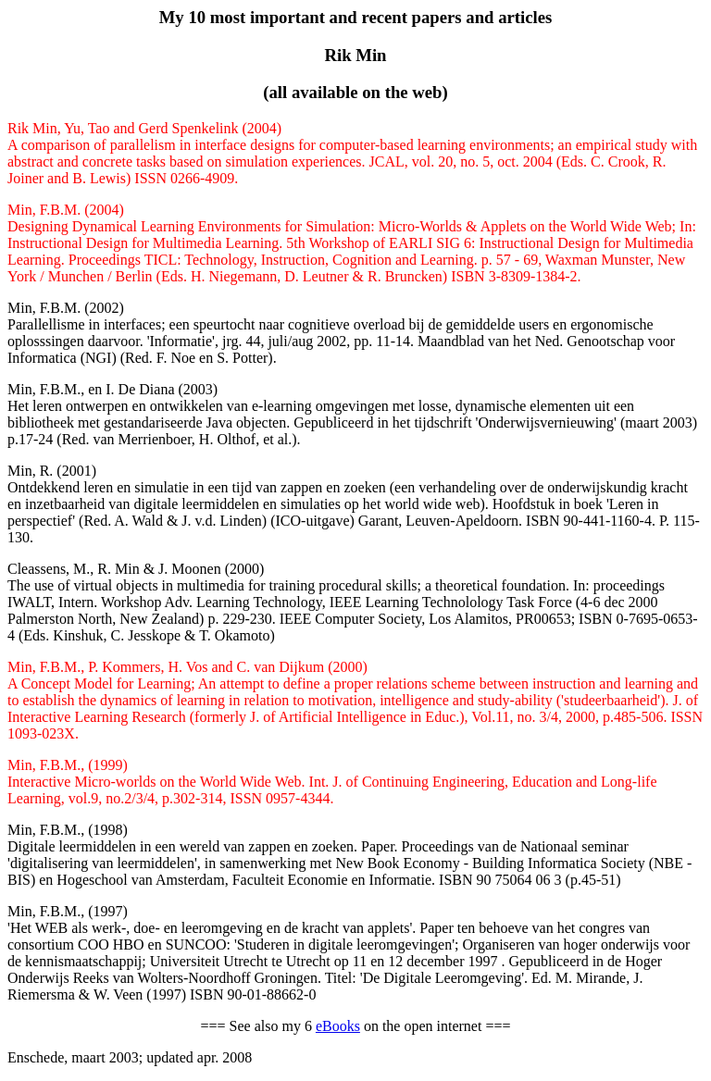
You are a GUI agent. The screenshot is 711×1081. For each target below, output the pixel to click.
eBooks (338, 1026)
